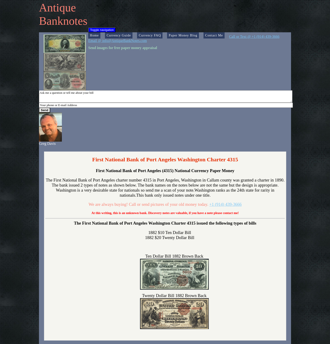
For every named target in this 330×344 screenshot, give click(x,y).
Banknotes (63, 20)
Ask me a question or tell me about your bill (165, 96)
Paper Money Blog (183, 35)
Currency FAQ (150, 35)
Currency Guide (119, 35)
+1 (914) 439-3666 (225, 204)
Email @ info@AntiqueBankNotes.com (117, 41)
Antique (57, 7)
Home (94, 35)
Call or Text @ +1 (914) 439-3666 (254, 37)
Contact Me (214, 35)
